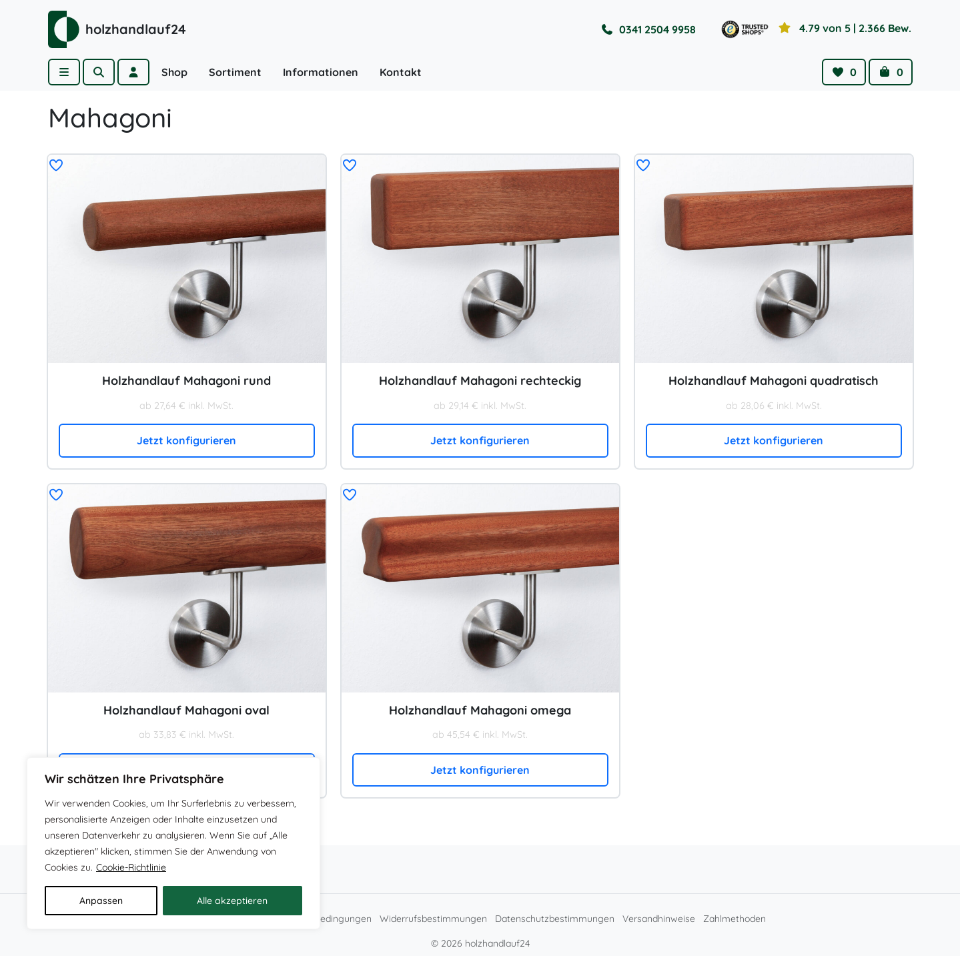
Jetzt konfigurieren (186, 440)
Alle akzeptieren (232, 901)
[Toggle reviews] (815, 29)
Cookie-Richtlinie (131, 867)
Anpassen (101, 901)
